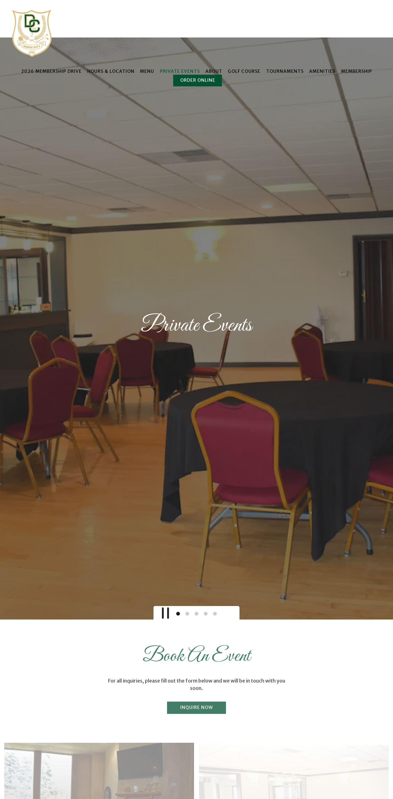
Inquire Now (196, 660)
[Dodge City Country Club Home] (32, 32)
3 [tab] (196, 566)
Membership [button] (356, 71)
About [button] (213, 71)
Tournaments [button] (285, 71)
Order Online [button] (197, 80)
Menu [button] (147, 71)
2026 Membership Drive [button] (51, 71)
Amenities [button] (322, 71)
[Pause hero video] (164, 563)
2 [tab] (187, 566)
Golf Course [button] (244, 71)
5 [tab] (215, 566)
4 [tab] (206, 566)
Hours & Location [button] (110, 71)
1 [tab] (178, 566)
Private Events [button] (180, 71)
